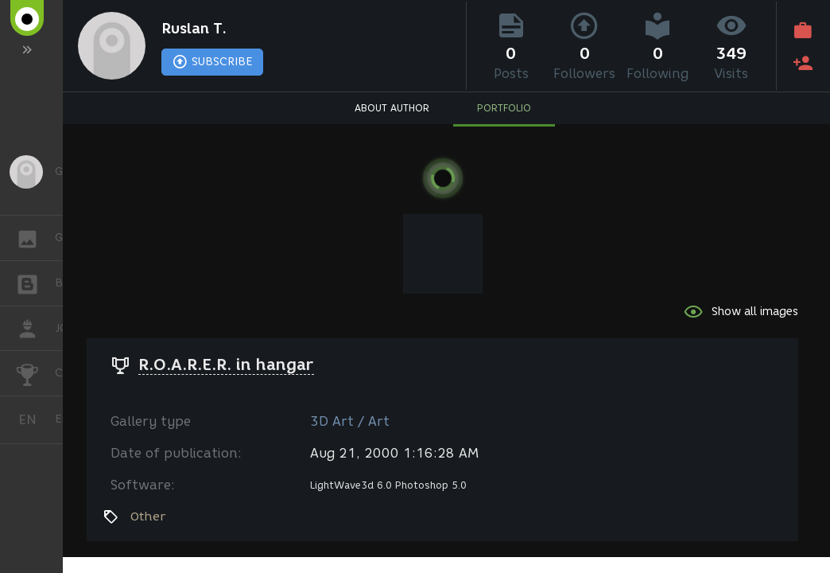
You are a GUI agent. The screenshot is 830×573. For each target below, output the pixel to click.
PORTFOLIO (504, 108)
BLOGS (35, 282)
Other (147, 516)
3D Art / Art (350, 421)
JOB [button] (35, 328)
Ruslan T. (194, 28)
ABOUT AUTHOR (392, 108)
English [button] (33, 419)
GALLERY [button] (35, 238)
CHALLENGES (35, 372)
